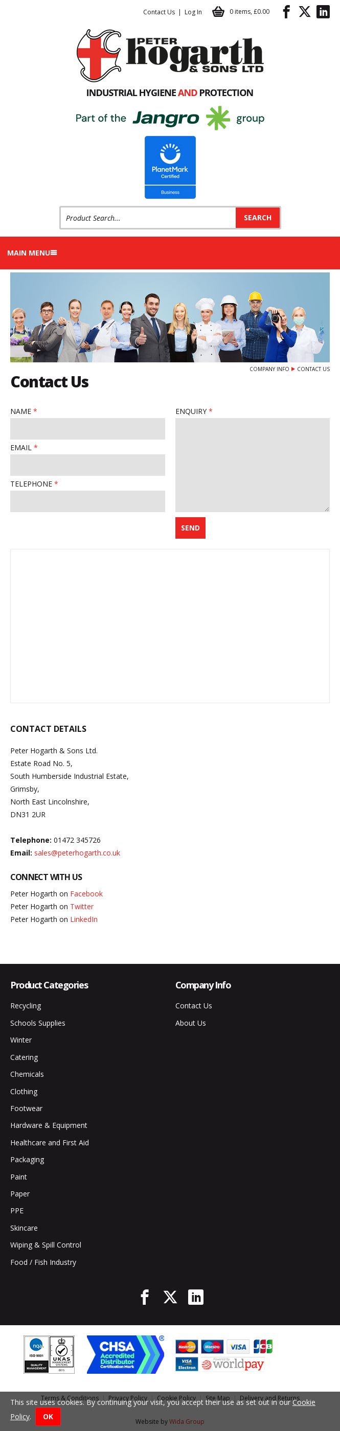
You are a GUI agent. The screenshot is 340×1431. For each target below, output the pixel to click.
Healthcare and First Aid (49, 1142)
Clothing (23, 1091)
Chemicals (27, 1074)
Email (21, 447)
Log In (193, 12)
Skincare (24, 1228)
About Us (190, 1023)
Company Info (269, 369)
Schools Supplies (37, 1023)
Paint (18, 1177)
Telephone (31, 484)
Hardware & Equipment (48, 1125)
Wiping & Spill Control (45, 1245)
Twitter (82, 906)
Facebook (86, 893)
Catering (24, 1057)
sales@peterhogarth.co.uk (77, 853)
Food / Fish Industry (43, 1262)
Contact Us (159, 12)
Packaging (27, 1159)
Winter (21, 1040)
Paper (20, 1193)
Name (20, 411)
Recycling (25, 1005)
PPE (17, 1210)
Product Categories (48, 984)
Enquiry (191, 411)
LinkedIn (84, 919)
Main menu (32, 253)
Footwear (26, 1108)
